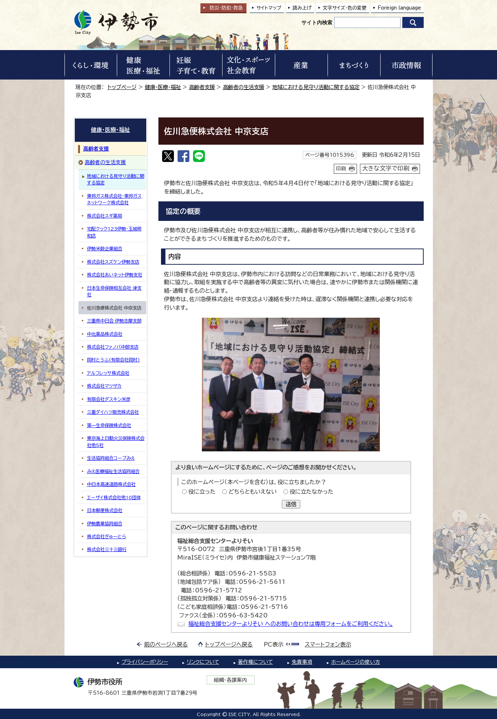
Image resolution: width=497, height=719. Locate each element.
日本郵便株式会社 (104, 510)
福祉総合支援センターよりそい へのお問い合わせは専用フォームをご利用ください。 (290, 624)
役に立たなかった (311, 491)
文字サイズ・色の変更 (345, 8)
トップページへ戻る (229, 644)
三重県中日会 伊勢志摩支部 (114, 320)
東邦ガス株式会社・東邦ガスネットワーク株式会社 (114, 199)
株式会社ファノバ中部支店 (113, 347)
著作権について (255, 662)
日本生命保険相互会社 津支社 (114, 291)
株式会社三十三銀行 (107, 549)
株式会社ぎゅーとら (106, 536)
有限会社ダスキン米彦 (108, 399)
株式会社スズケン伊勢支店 (113, 262)
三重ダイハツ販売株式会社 (113, 412)
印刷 (341, 168)
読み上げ (302, 8)
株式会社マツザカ (104, 386)
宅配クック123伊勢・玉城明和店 (114, 231)
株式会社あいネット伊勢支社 (114, 274)
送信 (291, 504)
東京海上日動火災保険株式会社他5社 (115, 441)
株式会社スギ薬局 (104, 216)
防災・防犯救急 (226, 8)
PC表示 (273, 644)
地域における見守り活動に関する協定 (316, 87)
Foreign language (399, 8)
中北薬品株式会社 (104, 334)
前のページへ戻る (166, 644)
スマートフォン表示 (328, 644)
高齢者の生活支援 (243, 87)
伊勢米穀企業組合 (104, 248)
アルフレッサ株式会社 (108, 373)
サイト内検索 (316, 22)
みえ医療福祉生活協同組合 (113, 471)
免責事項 (302, 662)
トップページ (122, 87)
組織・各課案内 (230, 680)
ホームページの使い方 (355, 662)
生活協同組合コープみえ (111, 458)
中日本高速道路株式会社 (111, 484)
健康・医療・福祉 (163, 87)
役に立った (202, 491)
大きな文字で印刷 (385, 168)
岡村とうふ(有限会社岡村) (113, 359)
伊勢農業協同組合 (104, 523)
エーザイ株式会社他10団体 (114, 497)
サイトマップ (268, 8)
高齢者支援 (202, 87)
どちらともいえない (252, 491)
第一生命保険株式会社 (109, 425)
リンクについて (203, 662)
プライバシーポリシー (145, 662)
